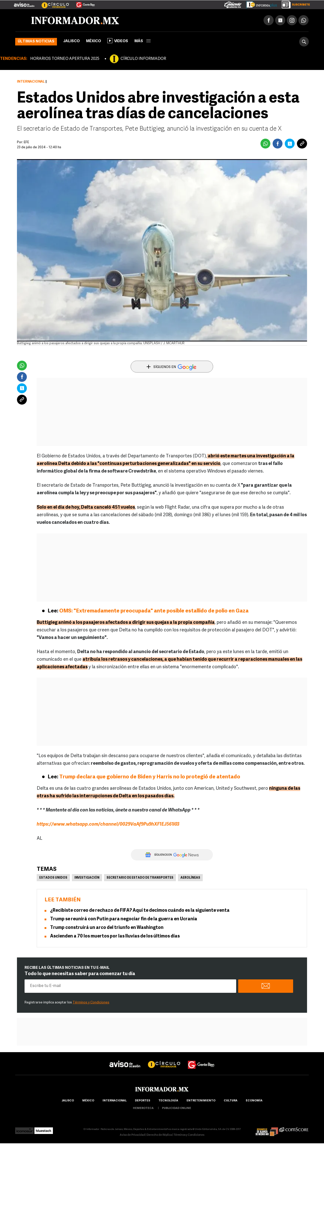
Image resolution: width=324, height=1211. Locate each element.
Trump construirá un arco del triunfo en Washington (107, 927)
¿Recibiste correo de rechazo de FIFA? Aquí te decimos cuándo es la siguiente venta (140, 910)
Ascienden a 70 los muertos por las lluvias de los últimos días (115, 936)
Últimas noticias (36, 41)
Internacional (31, 81)
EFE (26, 142)
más (142, 41)
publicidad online (176, 1108)
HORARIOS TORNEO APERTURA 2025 (64, 59)
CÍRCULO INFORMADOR (143, 59)
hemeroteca (143, 1108)
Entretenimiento (201, 1100)
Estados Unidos (53, 877)
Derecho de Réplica (159, 1135)
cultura (230, 1100)
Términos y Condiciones (91, 1002)
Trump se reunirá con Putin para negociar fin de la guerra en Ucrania (123, 919)
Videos (117, 40)
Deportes (142, 1100)
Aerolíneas (190, 877)
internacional (115, 1100)
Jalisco (71, 41)
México (93, 41)
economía (254, 1100)
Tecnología (168, 1100)
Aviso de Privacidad (132, 1135)
